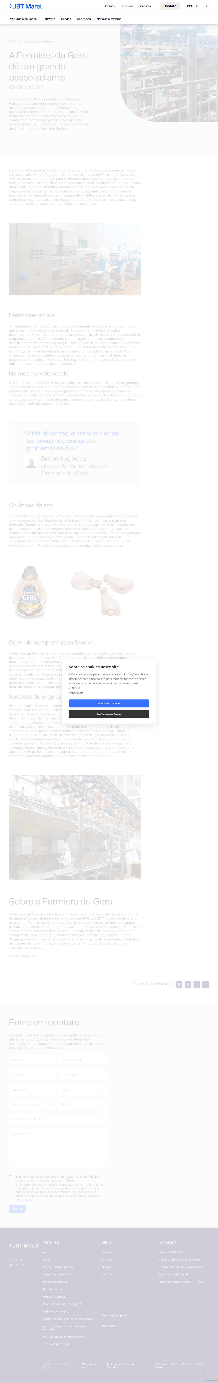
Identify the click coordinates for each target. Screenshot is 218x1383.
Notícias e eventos (109, 19)
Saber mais (76, 698)
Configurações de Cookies (130, 708)
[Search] (207, 6)
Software (49, 19)
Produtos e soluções (23, 19)
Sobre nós (84, 19)
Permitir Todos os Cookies (88, 709)
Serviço (66, 19)
